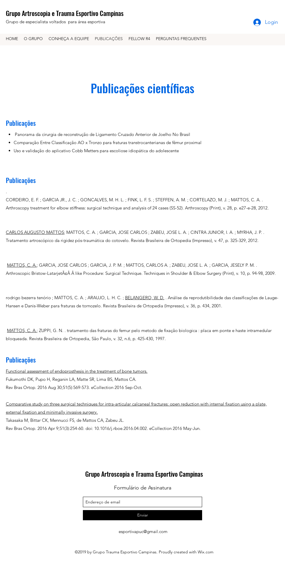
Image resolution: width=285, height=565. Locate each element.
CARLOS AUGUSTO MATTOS (35, 232)
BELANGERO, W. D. (144, 297)
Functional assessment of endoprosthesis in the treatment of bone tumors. (76, 371)
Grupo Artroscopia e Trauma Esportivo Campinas (65, 13)
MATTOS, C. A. (22, 265)
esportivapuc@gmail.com (143, 531)
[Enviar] (142, 515)
